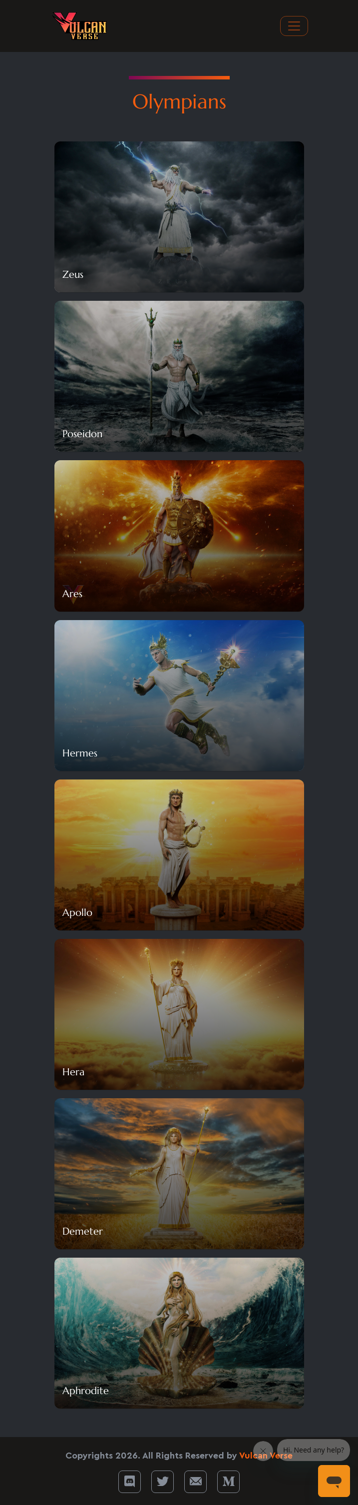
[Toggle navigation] (294, 26)
